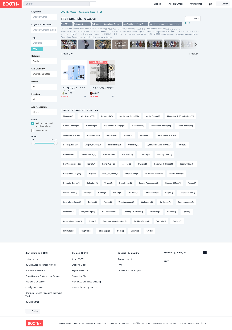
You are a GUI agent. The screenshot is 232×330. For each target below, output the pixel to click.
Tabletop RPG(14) (88, 155)
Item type (35, 95)
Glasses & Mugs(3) (173, 185)
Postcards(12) (109, 155)
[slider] (33, 144)
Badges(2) (114, 204)
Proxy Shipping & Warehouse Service (42, 276)
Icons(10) (91, 165)
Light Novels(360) (87, 116)
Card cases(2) (187, 204)
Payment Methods (80, 270)
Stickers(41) (112, 136)
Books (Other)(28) (70, 146)
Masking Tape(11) (164, 155)
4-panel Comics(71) (71, 126)
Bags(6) (92, 175)
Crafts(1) (123, 224)
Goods (73, 12)
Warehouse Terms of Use (96, 323)
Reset (187, 23)
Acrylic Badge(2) (110, 214)
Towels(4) (108, 185)
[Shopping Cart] (210, 4)
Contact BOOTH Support (129, 270)
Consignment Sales (34, 287)
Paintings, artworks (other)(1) (146, 224)
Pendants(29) (145, 136)
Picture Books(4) (177, 175)
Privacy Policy (124, 323)
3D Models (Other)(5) (154, 175)
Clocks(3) (117, 195)
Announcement (125, 259)
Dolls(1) (153, 234)
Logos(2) (184, 195)
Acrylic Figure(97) (153, 116)
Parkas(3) (67, 195)
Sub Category (38, 69)
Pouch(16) (182, 146)
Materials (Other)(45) (71, 136)
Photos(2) (130, 204)
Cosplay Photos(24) (93, 146)
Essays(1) (167, 234)
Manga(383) (68, 116)
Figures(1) (83, 224)
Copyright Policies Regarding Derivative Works (43, 294)
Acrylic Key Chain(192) (129, 116)
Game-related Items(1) (103, 224)
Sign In (157, 4)
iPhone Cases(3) (85, 195)
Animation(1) (177, 214)
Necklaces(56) (138, 126)
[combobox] (56, 3)
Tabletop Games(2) (149, 204)
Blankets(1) (84, 234)
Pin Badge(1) (101, 234)
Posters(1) (67, 224)
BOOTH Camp (32, 302)
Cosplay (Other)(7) (187, 165)
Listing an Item (32, 259)
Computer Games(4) (71, 185)
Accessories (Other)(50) (161, 126)
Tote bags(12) (127, 155)
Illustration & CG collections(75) (180, 116)
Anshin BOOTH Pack (35, 270)
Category (35, 57)
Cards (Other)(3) (166, 195)
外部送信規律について (141, 323)
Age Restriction (39, 108)
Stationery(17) (134, 146)
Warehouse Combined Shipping (86, 282)
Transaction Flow (79, 276)
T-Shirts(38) (128, 136)
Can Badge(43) (93, 136)
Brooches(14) (69, 155)
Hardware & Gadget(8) (163, 165)
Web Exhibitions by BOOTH (84, 287)
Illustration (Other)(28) (167, 136)
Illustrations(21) (114, 146)
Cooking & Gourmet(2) (155, 214)
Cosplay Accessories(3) (149, 185)
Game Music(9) (108, 165)
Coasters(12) (145, 155)
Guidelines (113, 323)
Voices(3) (102, 195)
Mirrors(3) (132, 195)
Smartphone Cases (86, 12)
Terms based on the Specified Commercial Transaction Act (176, 323)
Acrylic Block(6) (131, 175)
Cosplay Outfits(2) (70, 204)
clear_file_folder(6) (110, 175)
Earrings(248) (107, 116)
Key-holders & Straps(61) (114, 126)
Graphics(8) (143, 165)
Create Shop (196, 4)
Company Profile (64, 323)
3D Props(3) (148, 195)
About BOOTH (176, 4)
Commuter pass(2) (71, 214)
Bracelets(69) (91, 126)
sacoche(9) (126, 165)
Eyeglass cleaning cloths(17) (159, 146)
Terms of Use (78, 323)
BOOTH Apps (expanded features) (41, 265)
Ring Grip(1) (118, 234)
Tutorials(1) (68, 234)
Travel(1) (182, 234)
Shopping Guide (79, 265)
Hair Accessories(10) (72, 165)
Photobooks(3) (125, 185)
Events (34, 82)
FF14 (100, 12)
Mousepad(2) (91, 214)
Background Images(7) (72, 175)
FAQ (120, 265)
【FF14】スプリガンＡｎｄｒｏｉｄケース (73, 89)
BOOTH (64, 12)
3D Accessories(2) (132, 214)
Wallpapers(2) (169, 204)
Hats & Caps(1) (137, 234)
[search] (86, 4)
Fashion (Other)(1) (173, 224)
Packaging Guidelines (35, 282)
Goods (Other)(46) (185, 126)
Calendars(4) (92, 185)
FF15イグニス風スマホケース (102, 89)
